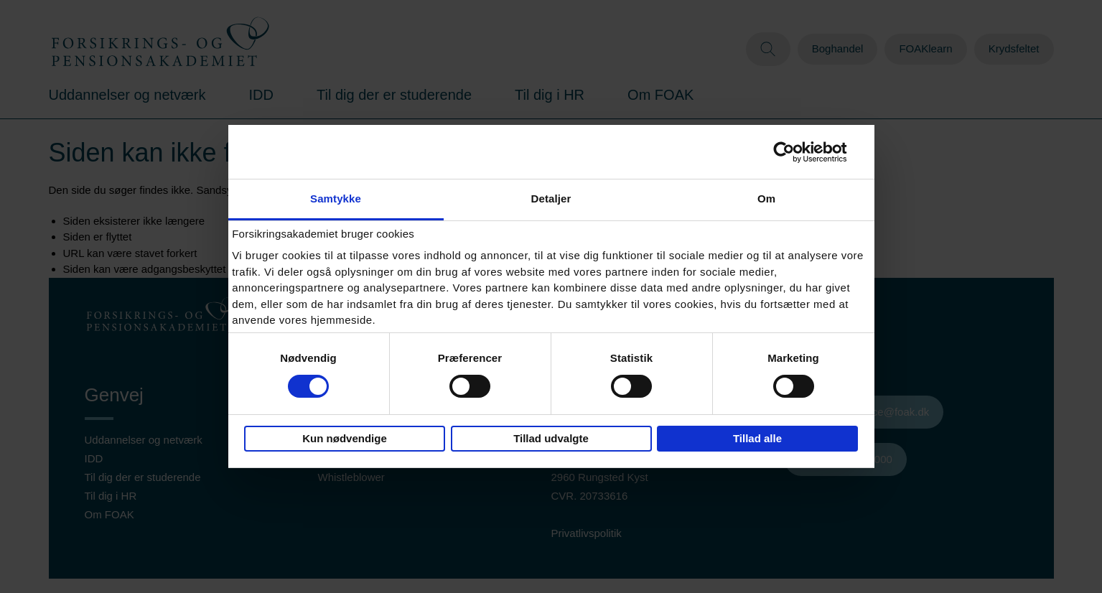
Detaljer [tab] (551, 198)
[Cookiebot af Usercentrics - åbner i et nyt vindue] (795, 152)
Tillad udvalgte (551, 438)
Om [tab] (766, 198)
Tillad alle (757, 438)
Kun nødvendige (344, 438)
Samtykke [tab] (335, 198)
